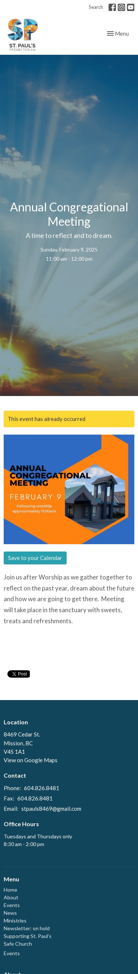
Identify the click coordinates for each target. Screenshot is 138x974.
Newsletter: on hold (27, 928)
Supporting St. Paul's (28, 936)
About (11, 897)
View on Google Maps (30, 760)
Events (12, 905)
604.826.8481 (41, 788)
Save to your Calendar (35, 557)
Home (10, 889)
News (10, 913)
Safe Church (18, 944)
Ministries (15, 920)
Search (96, 7)
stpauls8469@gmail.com (51, 808)
